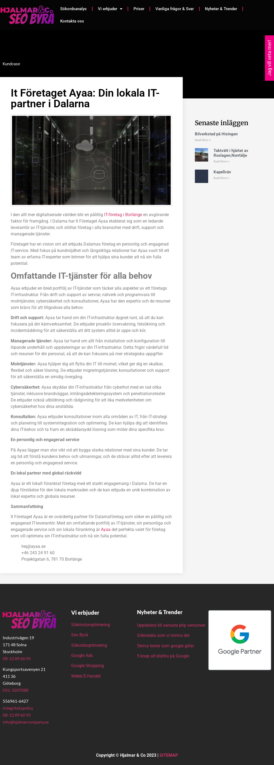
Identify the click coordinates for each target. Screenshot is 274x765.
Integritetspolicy (18, 707)
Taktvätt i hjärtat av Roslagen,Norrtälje (231, 153)
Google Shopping (87, 665)
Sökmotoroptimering (90, 624)
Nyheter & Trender (221, 8)
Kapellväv (222, 172)
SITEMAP (168, 755)
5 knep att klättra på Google (163, 656)
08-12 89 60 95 (17, 658)
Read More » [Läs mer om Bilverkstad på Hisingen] (203, 140)
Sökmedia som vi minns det (163, 635)
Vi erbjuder (110, 9)
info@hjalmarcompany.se (26, 721)
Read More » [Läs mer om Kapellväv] (222, 178)
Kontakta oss (72, 21)
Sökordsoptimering (89, 645)
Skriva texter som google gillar (165, 645)
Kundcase (11, 64)
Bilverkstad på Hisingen (216, 134)
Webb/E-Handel (86, 676)
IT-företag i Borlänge (122, 214)
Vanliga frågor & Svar (174, 8)
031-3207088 (15, 690)
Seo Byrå (80, 634)
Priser (139, 8)
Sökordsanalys (73, 8)
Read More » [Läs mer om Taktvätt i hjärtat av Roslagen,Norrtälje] (222, 161)
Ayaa (106, 529)
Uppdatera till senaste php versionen (171, 625)
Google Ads (82, 655)
